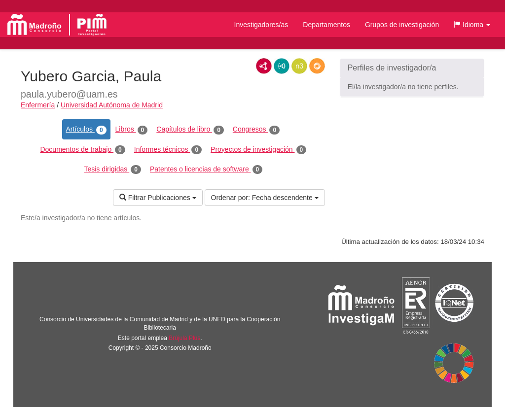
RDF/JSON (317, 66)
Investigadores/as (261, 25)
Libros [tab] (131, 129)
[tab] (412, 68)
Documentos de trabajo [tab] (82, 149)
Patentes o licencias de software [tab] (206, 169)
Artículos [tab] (86, 129)
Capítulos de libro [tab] (190, 129)
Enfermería (38, 105)
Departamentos (326, 25)
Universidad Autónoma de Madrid (112, 105)
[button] (472, 24)
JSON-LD (281, 66)
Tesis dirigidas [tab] (112, 169)
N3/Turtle (299, 66)
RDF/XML (264, 66)
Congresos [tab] (256, 129)
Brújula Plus (184, 338)
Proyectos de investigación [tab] (258, 149)
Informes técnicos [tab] (168, 149)
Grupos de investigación (402, 25)
